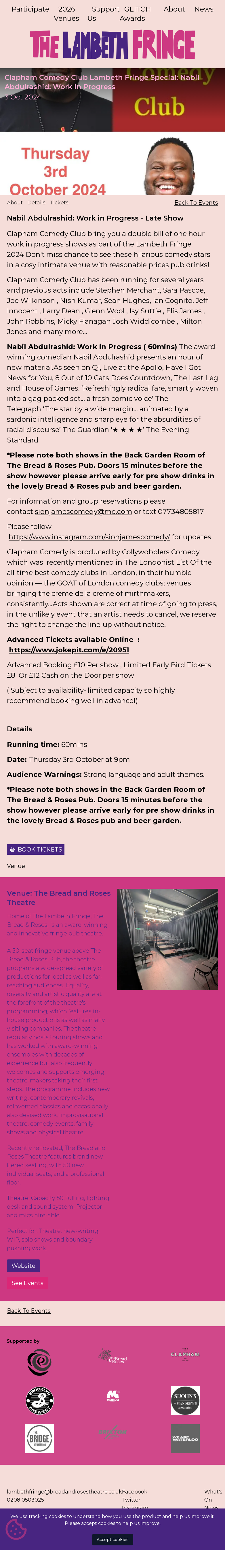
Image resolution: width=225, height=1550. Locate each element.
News (203, 9)
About (174, 9)
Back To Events (196, 202)
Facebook (134, 1492)
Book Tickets (40, 849)
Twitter (131, 1500)
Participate (30, 9)
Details (36, 202)
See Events (27, 1283)
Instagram (135, 1508)
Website (23, 1265)
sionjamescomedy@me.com (83, 511)
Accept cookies (113, 1539)
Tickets (59, 202)
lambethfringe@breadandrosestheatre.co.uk (64, 1492)
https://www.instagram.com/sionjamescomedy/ (89, 537)
